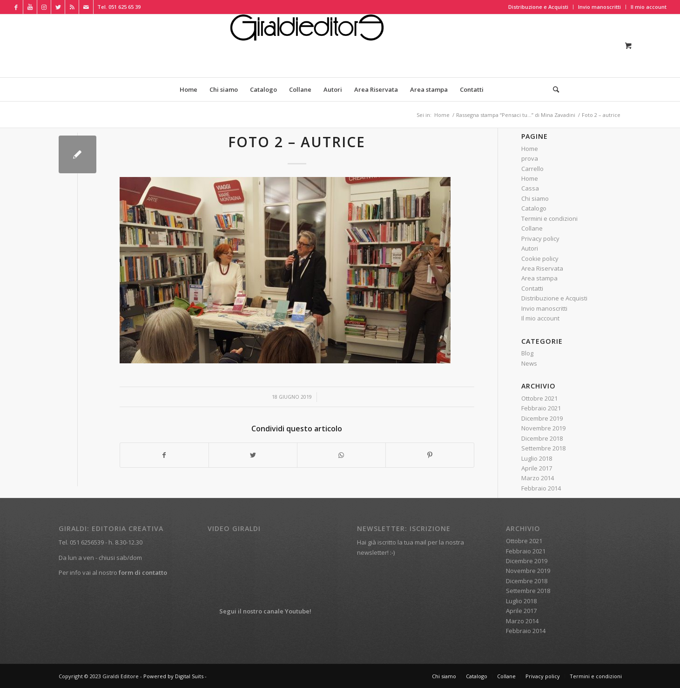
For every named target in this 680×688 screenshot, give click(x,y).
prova (529, 158)
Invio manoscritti (599, 6)
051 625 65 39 (124, 6)
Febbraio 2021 (541, 408)
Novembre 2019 (543, 428)
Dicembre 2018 (542, 438)
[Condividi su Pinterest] (430, 455)
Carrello (532, 168)
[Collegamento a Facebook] (16, 7)
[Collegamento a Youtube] (30, 7)
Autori (529, 248)
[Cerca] (553, 89)
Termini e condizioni (549, 218)
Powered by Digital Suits (173, 676)
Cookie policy (540, 258)
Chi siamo (535, 198)
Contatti (532, 288)
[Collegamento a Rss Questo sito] (72, 7)
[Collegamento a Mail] (86, 7)
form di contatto (143, 572)
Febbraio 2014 (541, 488)
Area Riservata (542, 268)
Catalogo (533, 208)
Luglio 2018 (536, 458)
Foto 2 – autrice (296, 141)
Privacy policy (540, 238)
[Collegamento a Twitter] (58, 7)
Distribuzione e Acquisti (538, 6)
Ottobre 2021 (539, 398)
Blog (527, 353)
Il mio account (649, 6)
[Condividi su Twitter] (253, 455)
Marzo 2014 (537, 478)
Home (529, 148)
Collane (532, 228)
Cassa (530, 188)
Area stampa (539, 278)
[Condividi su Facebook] (164, 455)
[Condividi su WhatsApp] (341, 455)
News (529, 363)
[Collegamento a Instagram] (44, 7)
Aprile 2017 (536, 468)
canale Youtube (286, 611)
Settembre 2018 (543, 448)
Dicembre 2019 (542, 418)
